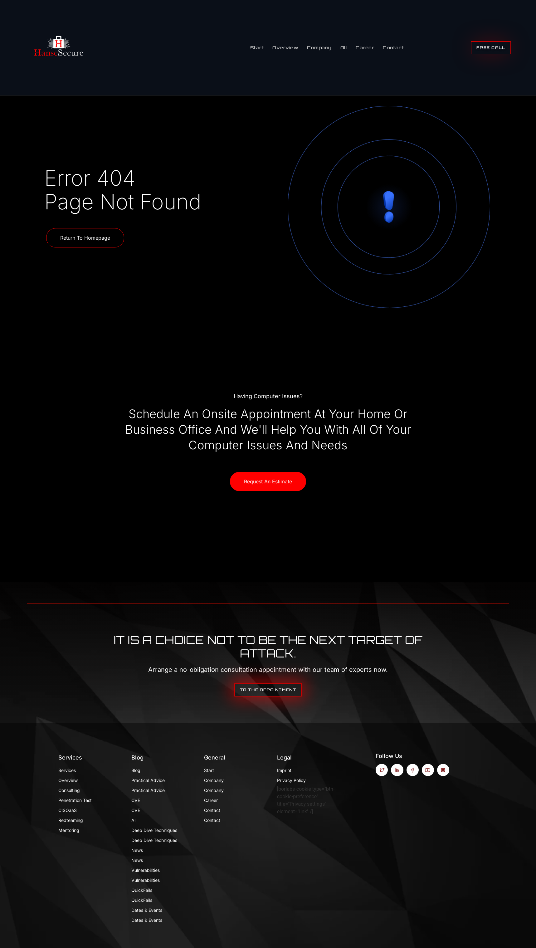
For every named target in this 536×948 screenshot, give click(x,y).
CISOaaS (67, 810)
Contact (393, 47)
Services (70, 757)
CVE (135, 800)
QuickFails (141, 890)
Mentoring (68, 830)
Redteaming (70, 820)
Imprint (284, 770)
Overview (285, 47)
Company (319, 47)
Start (257, 47)
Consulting (69, 790)
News (137, 850)
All (343, 47)
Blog (137, 757)
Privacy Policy (291, 780)
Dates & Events (146, 910)
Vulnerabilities (145, 870)
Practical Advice (148, 780)
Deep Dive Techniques (154, 830)
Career (365, 47)
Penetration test (75, 800)
